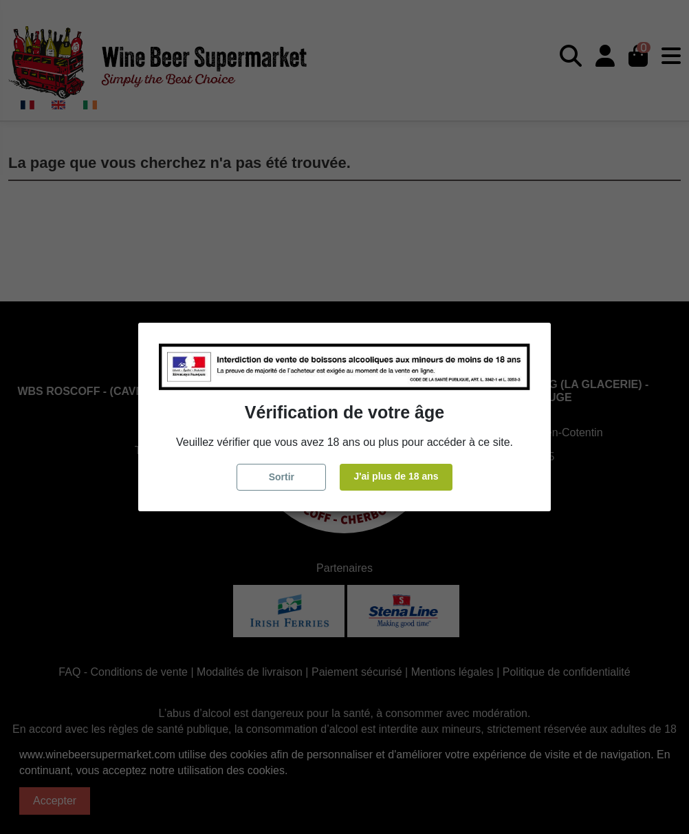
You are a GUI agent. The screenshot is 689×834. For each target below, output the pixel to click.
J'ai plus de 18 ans (395, 476)
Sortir (281, 476)
